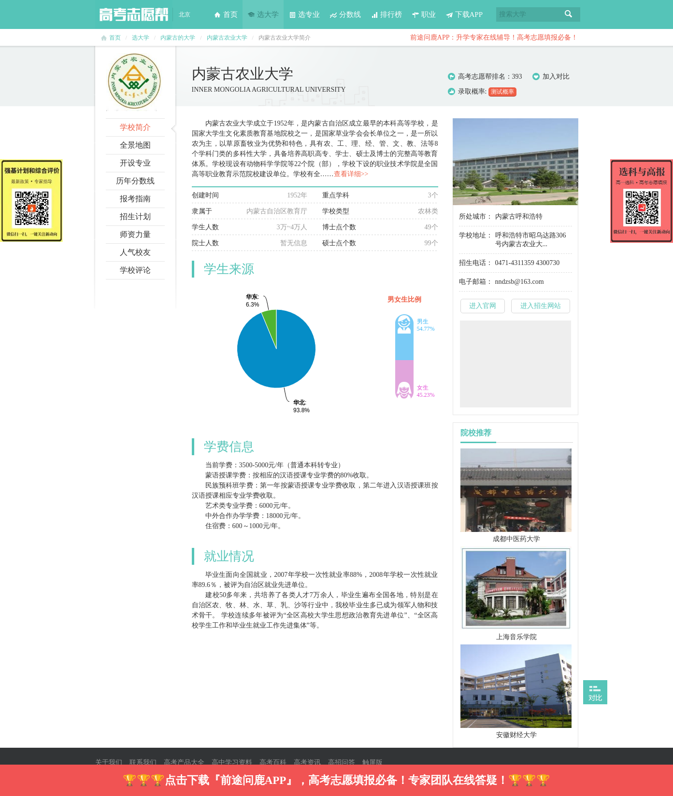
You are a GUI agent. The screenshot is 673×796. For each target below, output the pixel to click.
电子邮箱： (476, 281)
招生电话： (476, 262)
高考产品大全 (184, 762)
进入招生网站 (540, 305)
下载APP (464, 14)
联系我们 (143, 762)
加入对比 (551, 77)
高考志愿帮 (133, 14)
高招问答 (341, 762)
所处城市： (476, 216)
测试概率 (502, 91)
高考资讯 (307, 762)
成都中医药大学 (516, 539)
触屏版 (372, 762)
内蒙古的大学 (177, 37)
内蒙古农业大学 (227, 37)
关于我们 (108, 762)
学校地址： (476, 235)
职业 (424, 14)
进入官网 (482, 305)
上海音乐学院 (516, 637)
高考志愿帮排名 (481, 76)
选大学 (263, 14)
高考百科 (272, 762)
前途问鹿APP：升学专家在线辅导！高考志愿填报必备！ (494, 37)
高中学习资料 (232, 762)
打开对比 (595, 692)
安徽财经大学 (516, 735)
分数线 (345, 14)
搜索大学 (512, 14)
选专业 (304, 14)
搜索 (568, 14)
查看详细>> (351, 174)
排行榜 (386, 14)
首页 (226, 14)
